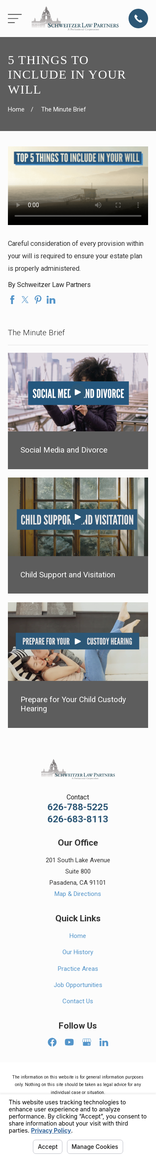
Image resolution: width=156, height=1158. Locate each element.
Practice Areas (78, 968)
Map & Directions (77, 894)
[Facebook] (52, 1042)
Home (77, 936)
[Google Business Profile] (86, 1042)
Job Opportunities (78, 985)
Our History (77, 952)
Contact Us (77, 1001)
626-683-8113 (77, 819)
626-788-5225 (77, 807)
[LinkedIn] (103, 1042)
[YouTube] (69, 1042)
